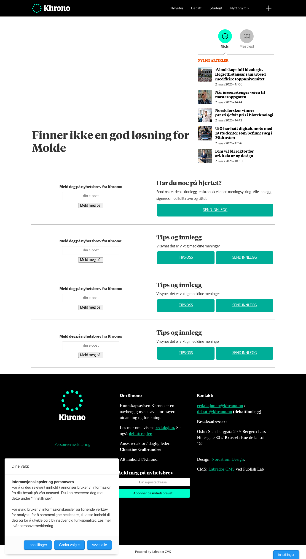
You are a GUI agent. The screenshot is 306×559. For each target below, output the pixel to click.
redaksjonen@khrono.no (220, 405)
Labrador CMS (221, 469)
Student (216, 10)
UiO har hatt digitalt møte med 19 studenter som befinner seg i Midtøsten (243, 133)
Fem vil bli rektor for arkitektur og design (234, 153)
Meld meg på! (91, 206)
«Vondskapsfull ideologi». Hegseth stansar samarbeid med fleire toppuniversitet (240, 74)
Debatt (196, 10)
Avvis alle (99, 545)
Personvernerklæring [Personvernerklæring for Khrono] (72, 444)
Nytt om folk (239, 10)
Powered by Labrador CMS (153, 552)
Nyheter (176, 10)
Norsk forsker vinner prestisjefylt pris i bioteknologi (244, 112)
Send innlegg (215, 210)
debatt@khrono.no (214, 411)
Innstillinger (286, 554)
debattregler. (140, 433)
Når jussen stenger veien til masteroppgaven (240, 94)
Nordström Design (228, 459)
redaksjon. (165, 427)
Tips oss (186, 258)
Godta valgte (69, 545)
